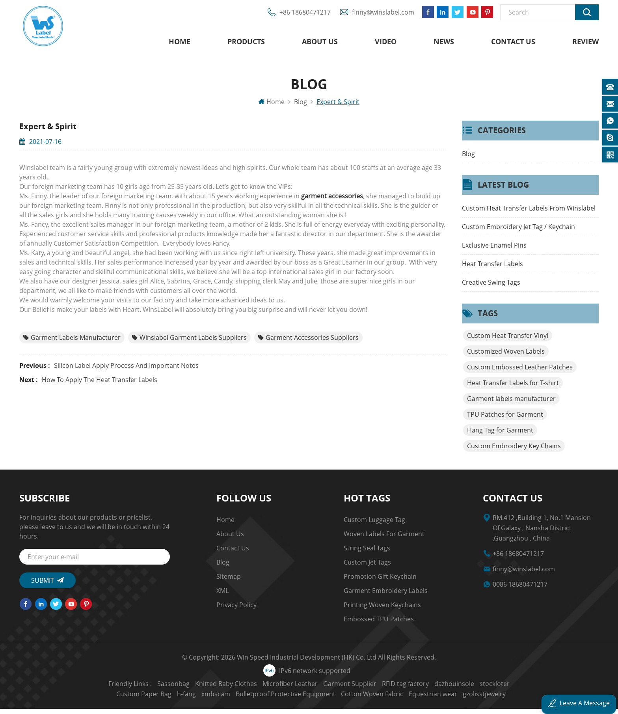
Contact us (513, 43)
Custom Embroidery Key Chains (514, 451)
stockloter (435, 688)
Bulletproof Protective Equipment (226, 699)
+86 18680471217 (300, 15)
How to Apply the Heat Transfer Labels (99, 384)
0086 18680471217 (520, 589)
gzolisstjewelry (424, 699)
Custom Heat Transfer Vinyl (507, 340)
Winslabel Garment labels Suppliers (189, 342)
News (444, 43)
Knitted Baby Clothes (166, 688)
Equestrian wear (373, 699)
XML (222, 595)
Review (585, 43)
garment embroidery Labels (386, 595)
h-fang (525, 688)
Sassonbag (114, 688)
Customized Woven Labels (506, 356)
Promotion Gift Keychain (380, 581)
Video (385, 43)
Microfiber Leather (230, 688)
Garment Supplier (290, 688)
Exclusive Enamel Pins (494, 250)
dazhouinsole (395, 688)
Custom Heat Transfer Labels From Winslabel (529, 213)
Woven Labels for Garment (384, 539)
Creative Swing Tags (491, 287)
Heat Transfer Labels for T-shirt (513, 388)
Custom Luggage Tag (374, 524)
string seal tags (367, 553)
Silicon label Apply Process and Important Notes (126, 370)
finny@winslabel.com (378, 15)
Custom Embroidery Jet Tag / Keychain (518, 231)
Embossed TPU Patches (379, 624)
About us (320, 43)
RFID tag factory (345, 688)
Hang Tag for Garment (500, 435)
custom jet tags (367, 567)
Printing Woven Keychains (382, 610)
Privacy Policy (236, 610)
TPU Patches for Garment (505, 419)
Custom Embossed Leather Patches (520, 372)
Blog (468, 159)
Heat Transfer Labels (492, 269)
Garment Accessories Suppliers (308, 342)
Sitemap (228, 581)
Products (246, 43)
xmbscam (555, 688)
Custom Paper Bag (483, 688)
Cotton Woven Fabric (312, 699)
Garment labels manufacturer (72, 342)
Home (179, 43)
